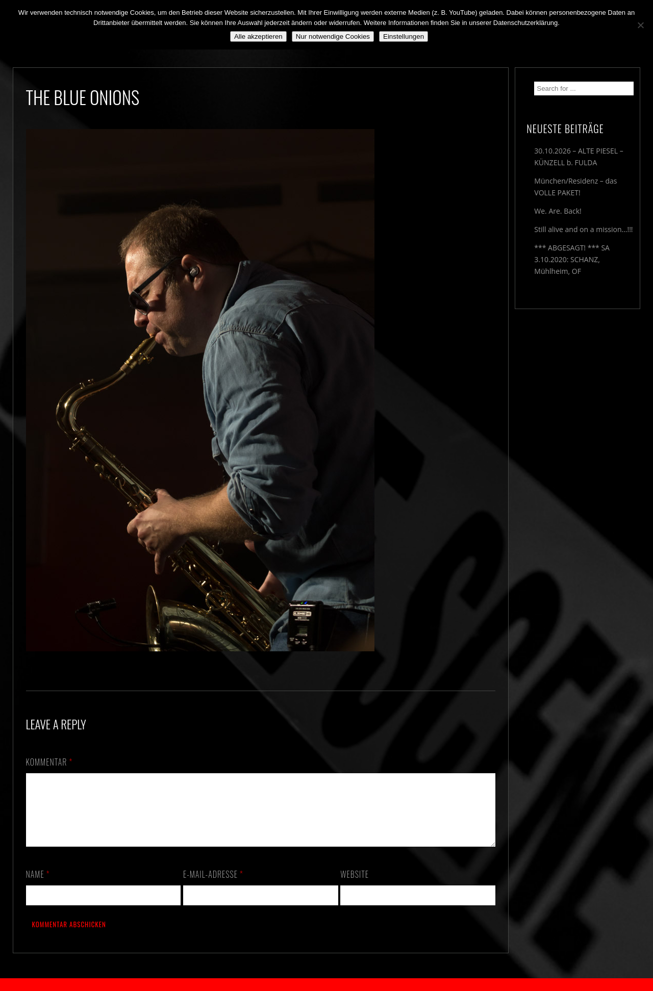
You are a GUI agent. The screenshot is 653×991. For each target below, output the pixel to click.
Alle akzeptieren (258, 36)
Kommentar (49, 762)
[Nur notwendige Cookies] (640, 25)
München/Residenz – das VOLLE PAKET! (575, 186)
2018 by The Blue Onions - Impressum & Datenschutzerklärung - (326, 984)
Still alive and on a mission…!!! (583, 229)
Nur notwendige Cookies (333, 36)
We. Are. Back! (557, 211)
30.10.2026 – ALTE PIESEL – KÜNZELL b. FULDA (578, 156)
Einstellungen (403, 36)
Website (354, 886)
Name (38, 886)
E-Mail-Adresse (213, 886)
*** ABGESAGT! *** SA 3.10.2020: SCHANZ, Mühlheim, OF (572, 259)
